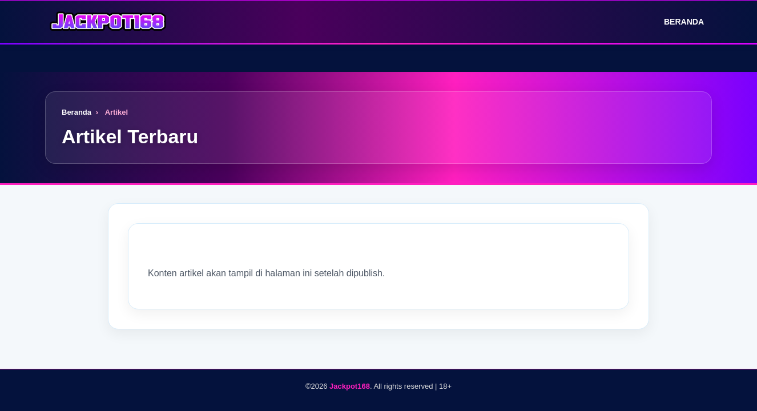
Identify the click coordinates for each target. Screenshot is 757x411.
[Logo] (108, 22)
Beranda (676, 21)
